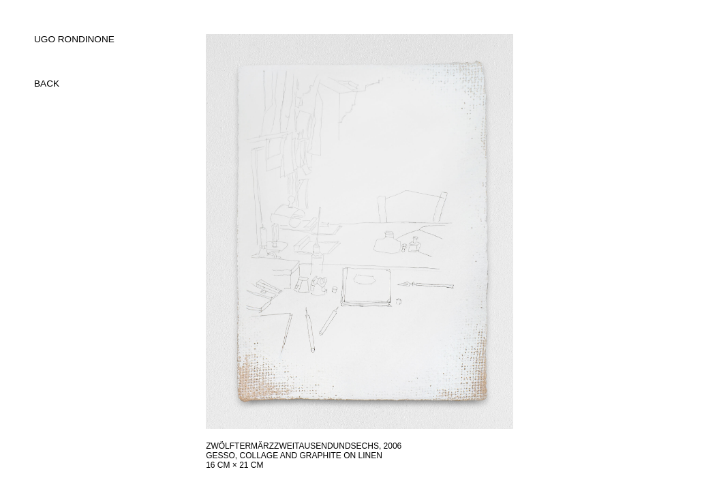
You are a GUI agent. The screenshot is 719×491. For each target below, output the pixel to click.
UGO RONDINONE (74, 39)
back (46, 83)
